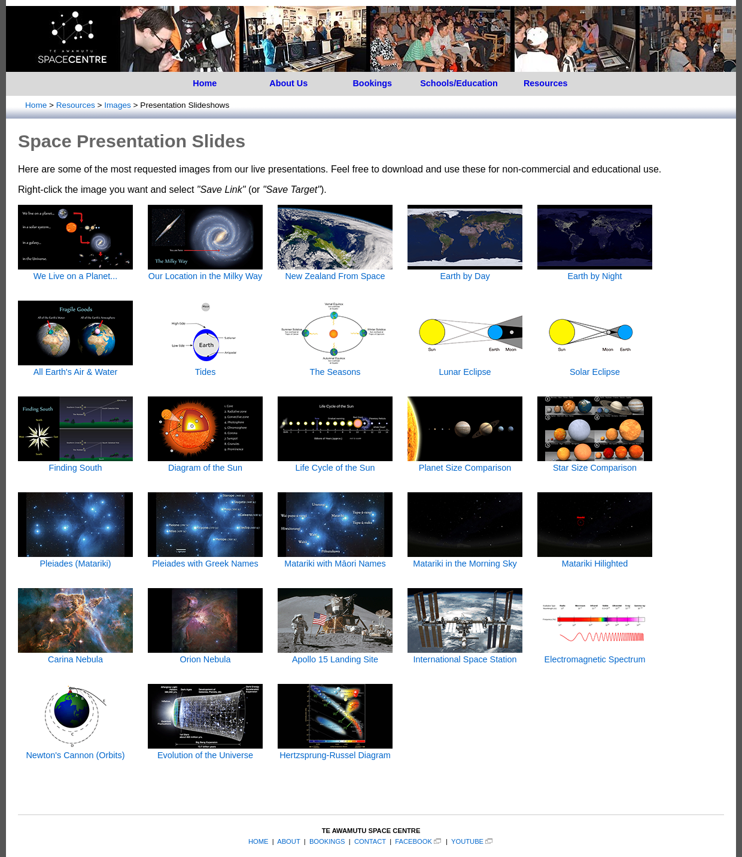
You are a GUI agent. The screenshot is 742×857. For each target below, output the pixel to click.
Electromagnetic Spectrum (594, 654)
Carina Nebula (75, 654)
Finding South (75, 463)
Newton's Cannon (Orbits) (75, 750)
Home (205, 83)
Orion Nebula (205, 654)
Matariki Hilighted (594, 558)
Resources (546, 83)
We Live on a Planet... (75, 271)
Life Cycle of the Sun (335, 463)
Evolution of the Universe (205, 750)
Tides (205, 367)
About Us (288, 83)
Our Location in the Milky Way (205, 271)
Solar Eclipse (594, 367)
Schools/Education (459, 83)
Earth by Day (465, 271)
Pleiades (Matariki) (75, 558)
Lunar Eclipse (465, 367)
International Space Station (465, 654)
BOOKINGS (327, 841)
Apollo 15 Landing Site (335, 654)
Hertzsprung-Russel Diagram (335, 750)
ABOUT (288, 841)
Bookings (372, 83)
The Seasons (335, 367)
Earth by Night (594, 271)
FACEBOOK (413, 841)
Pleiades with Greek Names (205, 558)
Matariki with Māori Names (335, 558)
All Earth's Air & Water (75, 367)
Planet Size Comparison (465, 463)
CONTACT (370, 841)
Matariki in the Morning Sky (465, 558)
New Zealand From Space (335, 271)
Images (117, 105)
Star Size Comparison (594, 463)
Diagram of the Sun (205, 463)
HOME (258, 841)
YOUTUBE (467, 841)
